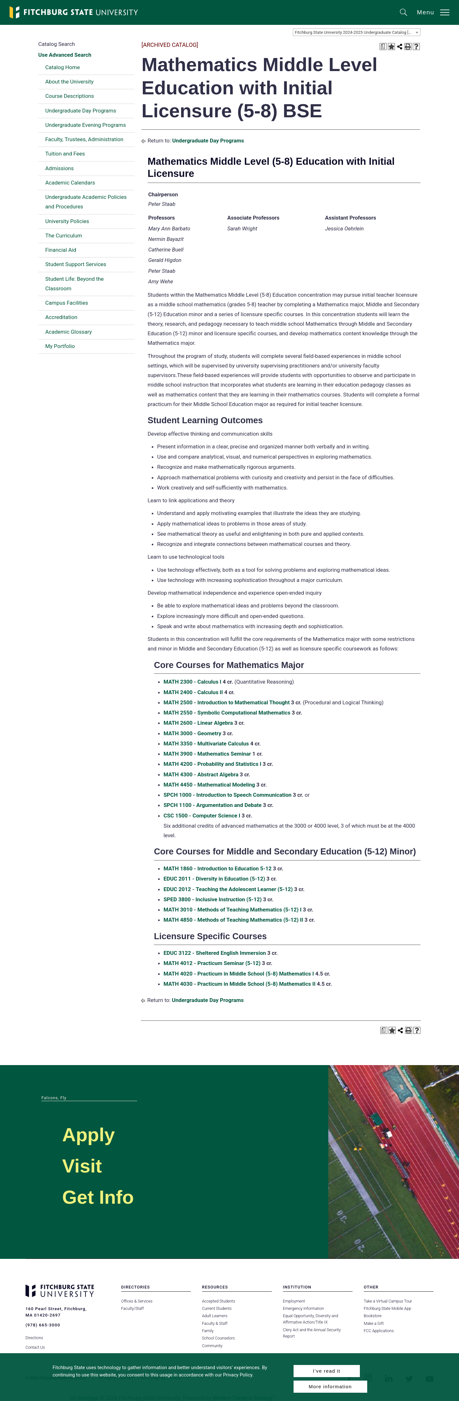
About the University (69, 81)
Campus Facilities (66, 303)
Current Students (216, 1308)
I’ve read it (326, 1371)
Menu (425, 12)
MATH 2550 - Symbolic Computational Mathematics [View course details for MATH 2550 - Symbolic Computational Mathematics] (227, 712)
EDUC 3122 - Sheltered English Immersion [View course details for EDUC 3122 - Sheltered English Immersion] (215, 953)
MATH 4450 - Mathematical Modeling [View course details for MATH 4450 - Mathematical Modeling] (209, 784)
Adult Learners (214, 1315)
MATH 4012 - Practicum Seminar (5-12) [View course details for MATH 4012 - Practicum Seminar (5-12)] (212, 963)
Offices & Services (136, 1301)
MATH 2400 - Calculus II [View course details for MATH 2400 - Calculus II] (193, 692)
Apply (91, 1134)
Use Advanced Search (64, 55)
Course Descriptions (69, 96)
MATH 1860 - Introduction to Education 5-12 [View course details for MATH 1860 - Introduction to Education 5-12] (218, 868)
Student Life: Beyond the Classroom (74, 284)
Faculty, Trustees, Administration (84, 139)
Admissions (59, 168)
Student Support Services (75, 264)
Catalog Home (62, 67)
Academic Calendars (70, 182)
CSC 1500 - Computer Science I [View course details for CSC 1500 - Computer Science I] (202, 815)
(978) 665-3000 (43, 1325)
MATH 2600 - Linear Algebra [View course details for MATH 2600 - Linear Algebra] (198, 723)
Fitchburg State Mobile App (387, 1308)
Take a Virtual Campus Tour (388, 1301)
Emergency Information (303, 1308)
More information (330, 1386)
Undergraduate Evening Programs (85, 125)
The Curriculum (63, 235)
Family (208, 1330)
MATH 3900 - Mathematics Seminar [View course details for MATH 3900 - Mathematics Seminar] (207, 754)
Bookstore (372, 1315)
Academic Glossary (68, 332)
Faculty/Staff (132, 1308)
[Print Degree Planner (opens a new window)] (383, 46)
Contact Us (35, 1345)
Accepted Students (218, 1301)
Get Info (101, 1196)
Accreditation (61, 317)
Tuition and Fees (65, 153)
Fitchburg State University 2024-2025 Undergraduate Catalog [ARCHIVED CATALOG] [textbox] (357, 32)
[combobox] (356, 32)
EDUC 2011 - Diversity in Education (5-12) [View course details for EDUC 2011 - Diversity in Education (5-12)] (214, 878)
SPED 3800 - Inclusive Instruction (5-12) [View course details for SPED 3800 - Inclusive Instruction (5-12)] (213, 899)
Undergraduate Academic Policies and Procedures (86, 202)
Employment (294, 1301)
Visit (84, 1165)
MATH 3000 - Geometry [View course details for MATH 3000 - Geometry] (192, 733)
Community (212, 1345)
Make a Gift (373, 1323)
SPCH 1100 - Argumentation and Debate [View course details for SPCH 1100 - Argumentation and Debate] (213, 805)
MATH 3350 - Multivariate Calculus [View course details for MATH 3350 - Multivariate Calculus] (206, 743)
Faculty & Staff (215, 1323)
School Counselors (218, 1338)
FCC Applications (379, 1330)
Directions (34, 1335)
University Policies (67, 221)
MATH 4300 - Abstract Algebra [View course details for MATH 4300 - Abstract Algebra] (201, 774)
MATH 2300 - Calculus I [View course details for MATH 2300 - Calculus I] (192, 682)
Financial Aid (60, 250)
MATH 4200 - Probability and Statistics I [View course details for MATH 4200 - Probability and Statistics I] (212, 764)
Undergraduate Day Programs (80, 110)
